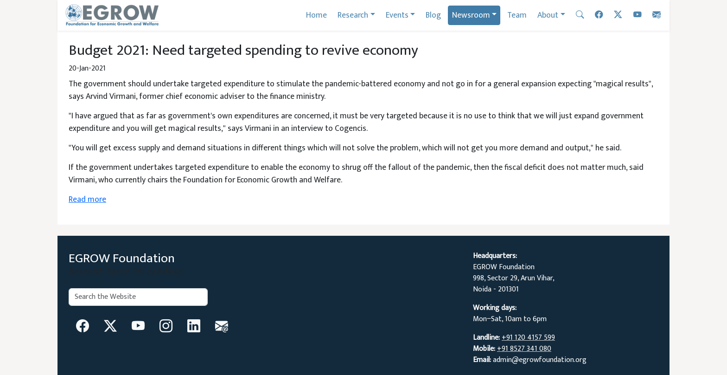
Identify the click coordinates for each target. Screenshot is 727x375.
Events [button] (397, 15)
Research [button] (353, 15)
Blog (433, 15)
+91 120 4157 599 (528, 337)
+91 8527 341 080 (524, 349)
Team (517, 15)
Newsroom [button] (471, 15)
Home (316, 15)
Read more (87, 199)
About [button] (547, 15)
